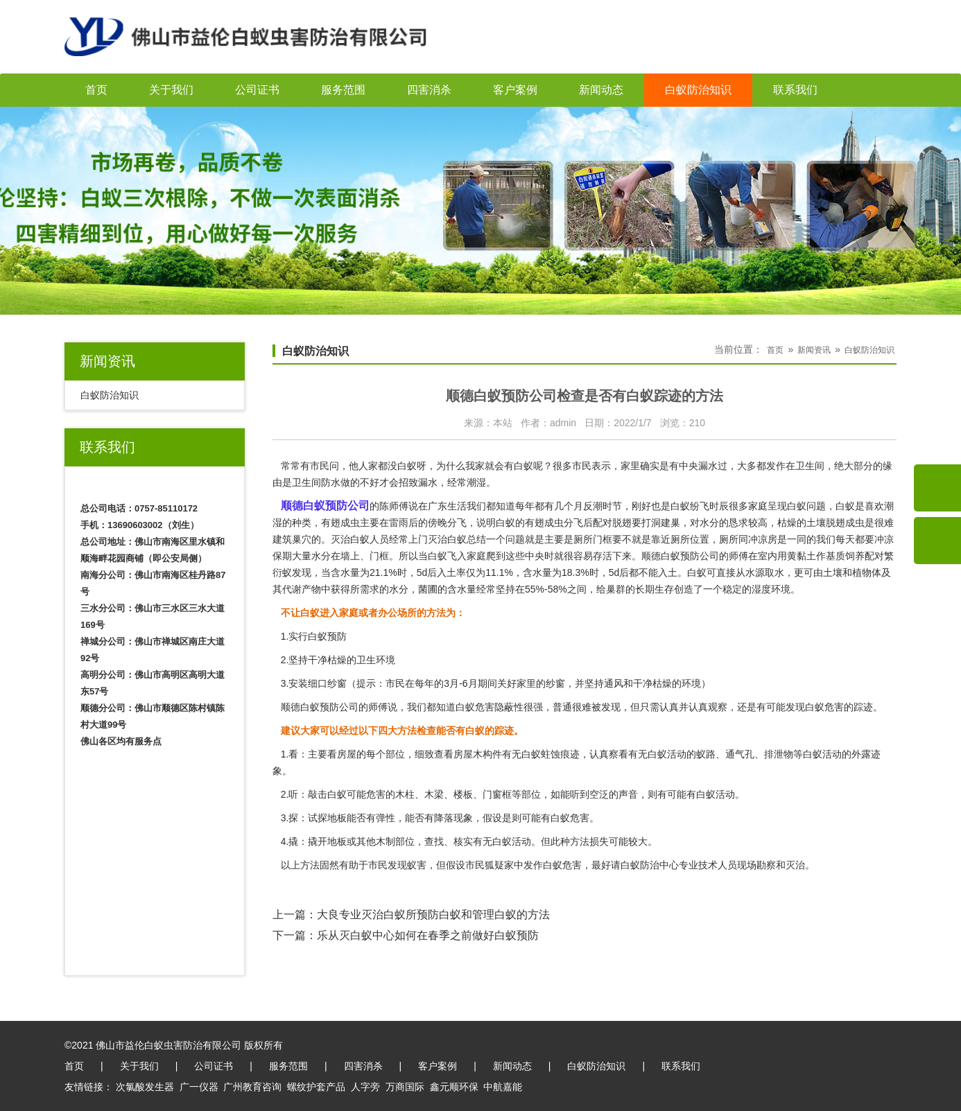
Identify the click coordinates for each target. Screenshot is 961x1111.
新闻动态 (601, 90)
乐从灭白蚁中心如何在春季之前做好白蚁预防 (428, 935)
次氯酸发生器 (145, 1086)
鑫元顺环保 (454, 1086)
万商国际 (405, 1086)
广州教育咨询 (252, 1086)
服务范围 (343, 90)
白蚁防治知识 (698, 90)
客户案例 (515, 90)
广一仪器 (199, 1086)
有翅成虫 (544, 522)
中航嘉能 (502, 1086)
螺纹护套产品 (316, 1086)
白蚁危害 (475, 706)
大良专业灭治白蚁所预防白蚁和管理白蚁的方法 (433, 914)
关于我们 (171, 90)
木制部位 (395, 841)
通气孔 (739, 754)
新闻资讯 (814, 350)
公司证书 (257, 90)
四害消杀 (429, 90)
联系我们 (795, 90)
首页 (96, 90)
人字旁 (365, 1086)
